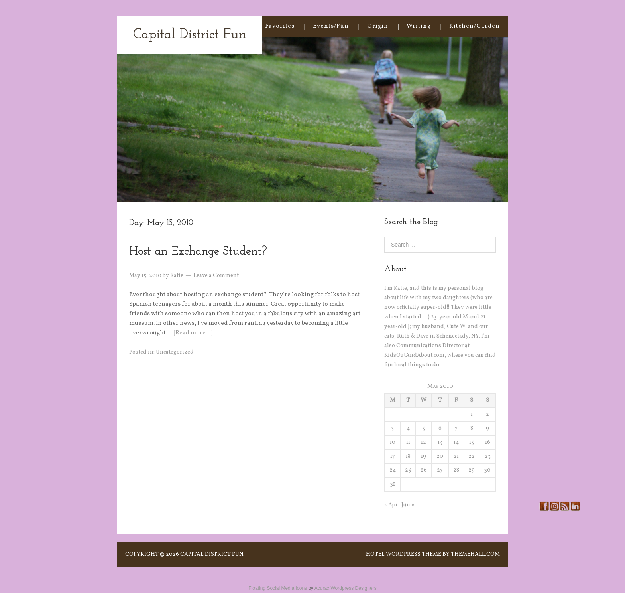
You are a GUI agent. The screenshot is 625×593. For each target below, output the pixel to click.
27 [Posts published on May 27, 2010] (440, 470)
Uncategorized (175, 352)
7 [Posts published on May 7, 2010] (456, 428)
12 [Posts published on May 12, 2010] (423, 442)
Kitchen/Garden (474, 26)
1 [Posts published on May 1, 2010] (472, 414)
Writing (419, 26)
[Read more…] (192, 333)
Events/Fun (331, 26)
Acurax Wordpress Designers (345, 588)
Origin (377, 26)
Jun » (407, 505)
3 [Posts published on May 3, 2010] (392, 428)
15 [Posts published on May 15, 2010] (471, 442)
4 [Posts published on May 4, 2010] (408, 428)
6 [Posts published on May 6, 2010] (440, 428)
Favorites (280, 26)
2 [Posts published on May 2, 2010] (487, 414)
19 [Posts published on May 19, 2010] (423, 456)
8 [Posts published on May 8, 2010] (471, 428)
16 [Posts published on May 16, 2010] (487, 442)
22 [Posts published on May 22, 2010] (471, 456)
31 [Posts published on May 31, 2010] (392, 484)
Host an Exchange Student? (198, 251)
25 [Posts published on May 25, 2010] (408, 470)
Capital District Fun (189, 35)
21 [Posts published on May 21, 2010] (456, 456)
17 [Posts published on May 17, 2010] (392, 456)
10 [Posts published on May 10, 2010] (392, 442)
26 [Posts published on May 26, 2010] (424, 470)
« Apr (391, 505)
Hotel (375, 554)
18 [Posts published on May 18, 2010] (408, 456)
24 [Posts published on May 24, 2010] (392, 470)
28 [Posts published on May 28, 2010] (456, 470)
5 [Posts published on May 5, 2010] (423, 428)
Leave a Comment (216, 275)
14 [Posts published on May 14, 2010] (456, 442)
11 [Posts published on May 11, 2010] (408, 442)
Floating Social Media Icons (277, 588)
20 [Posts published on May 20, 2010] (439, 456)
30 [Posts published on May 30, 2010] (487, 470)
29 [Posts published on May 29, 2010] (471, 470)
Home (237, 26)
